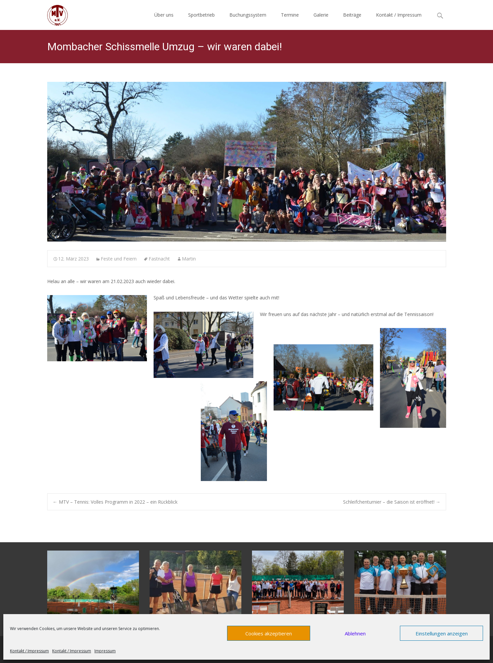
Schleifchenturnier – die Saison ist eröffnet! (391, 502)
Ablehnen (355, 633)
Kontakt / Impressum (29, 651)
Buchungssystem (247, 15)
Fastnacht (159, 258)
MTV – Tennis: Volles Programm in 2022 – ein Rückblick (115, 502)
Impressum (105, 651)
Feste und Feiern (119, 258)
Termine (290, 15)
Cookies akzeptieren (268, 633)
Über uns (164, 15)
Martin (189, 258)
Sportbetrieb (201, 15)
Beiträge (352, 15)
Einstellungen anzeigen (442, 633)
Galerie (320, 15)
